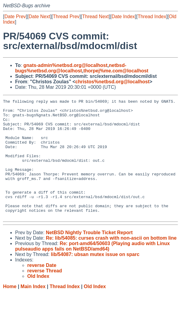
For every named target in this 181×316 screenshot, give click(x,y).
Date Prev (15, 16)
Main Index (33, 310)
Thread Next (95, 16)
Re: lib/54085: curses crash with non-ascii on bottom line (111, 261)
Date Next (39, 16)
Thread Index (152, 16)
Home (9, 310)
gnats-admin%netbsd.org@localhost (65, 65)
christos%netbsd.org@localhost (112, 81)
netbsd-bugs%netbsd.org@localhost (70, 68)
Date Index (123, 16)
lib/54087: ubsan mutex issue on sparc (95, 278)
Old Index (95, 310)
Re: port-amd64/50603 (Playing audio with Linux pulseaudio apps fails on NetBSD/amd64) (92, 269)
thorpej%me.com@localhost (115, 70)
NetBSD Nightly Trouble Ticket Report (89, 256)
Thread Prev (66, 16)
